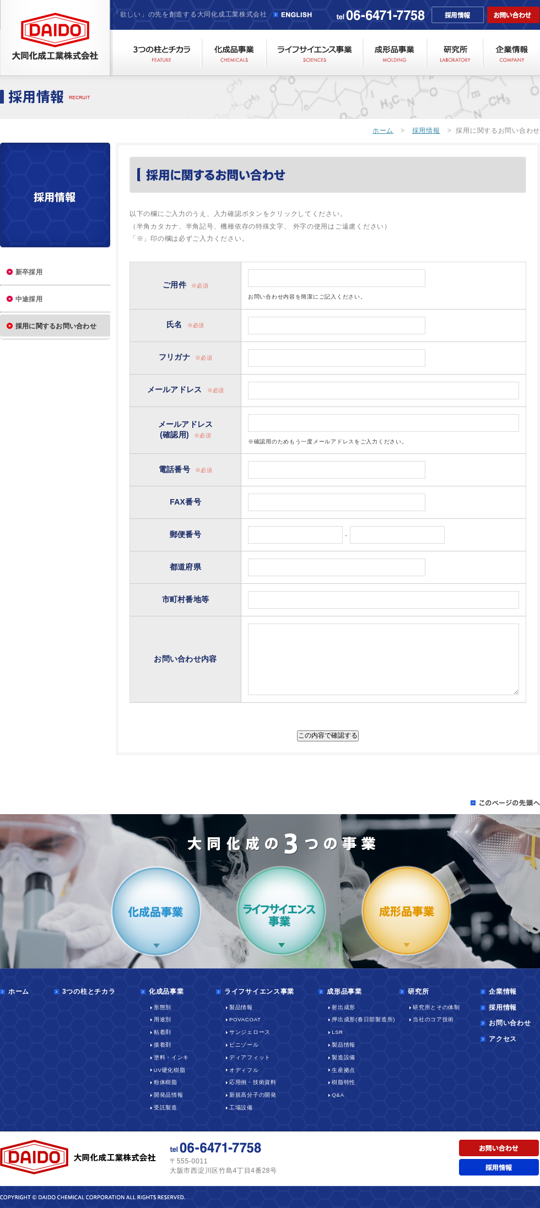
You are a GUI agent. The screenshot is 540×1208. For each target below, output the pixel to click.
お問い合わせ (510, 1023)
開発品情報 (168, 1095)
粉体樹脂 (165, 1082)
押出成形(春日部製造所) (363, 1019)
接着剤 (162, 1045)
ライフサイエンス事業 (259, 991)
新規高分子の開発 (253, 1095)
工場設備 (241, 1107)
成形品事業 (344, 991)
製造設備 (343, 1057)
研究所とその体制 (436, 1007)
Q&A (338, 1095)
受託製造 (165, 1107)
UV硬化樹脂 (170, 1070)
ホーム (382, 130)
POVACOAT (245, 1019)
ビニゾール (244, 1045)
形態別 (162, 1007)
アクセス (503, 1039)
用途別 (162, 1019)
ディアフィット (250, 1057)
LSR (337, 1032)
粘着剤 (162, 1032)
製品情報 (241, 1007)
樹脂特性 (343, 1082)
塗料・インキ (171, 1057)
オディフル (244, 1070)
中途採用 (28, 299)
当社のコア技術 (433, 1019)
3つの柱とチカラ (88, 991)
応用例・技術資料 (253, 1082)
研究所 (418, 991)
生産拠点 (343, 1070)
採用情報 (426, 130)
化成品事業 (166, 991)
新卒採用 (28, 272)
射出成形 (343, 1007)
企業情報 (503, 991)
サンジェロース (250, 1032)
